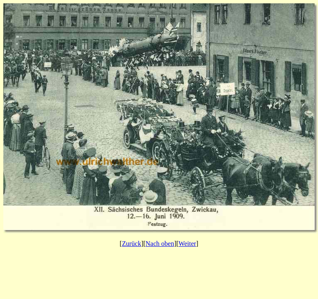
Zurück (131, 243)
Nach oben (160, 243)
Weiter (187, 243)
